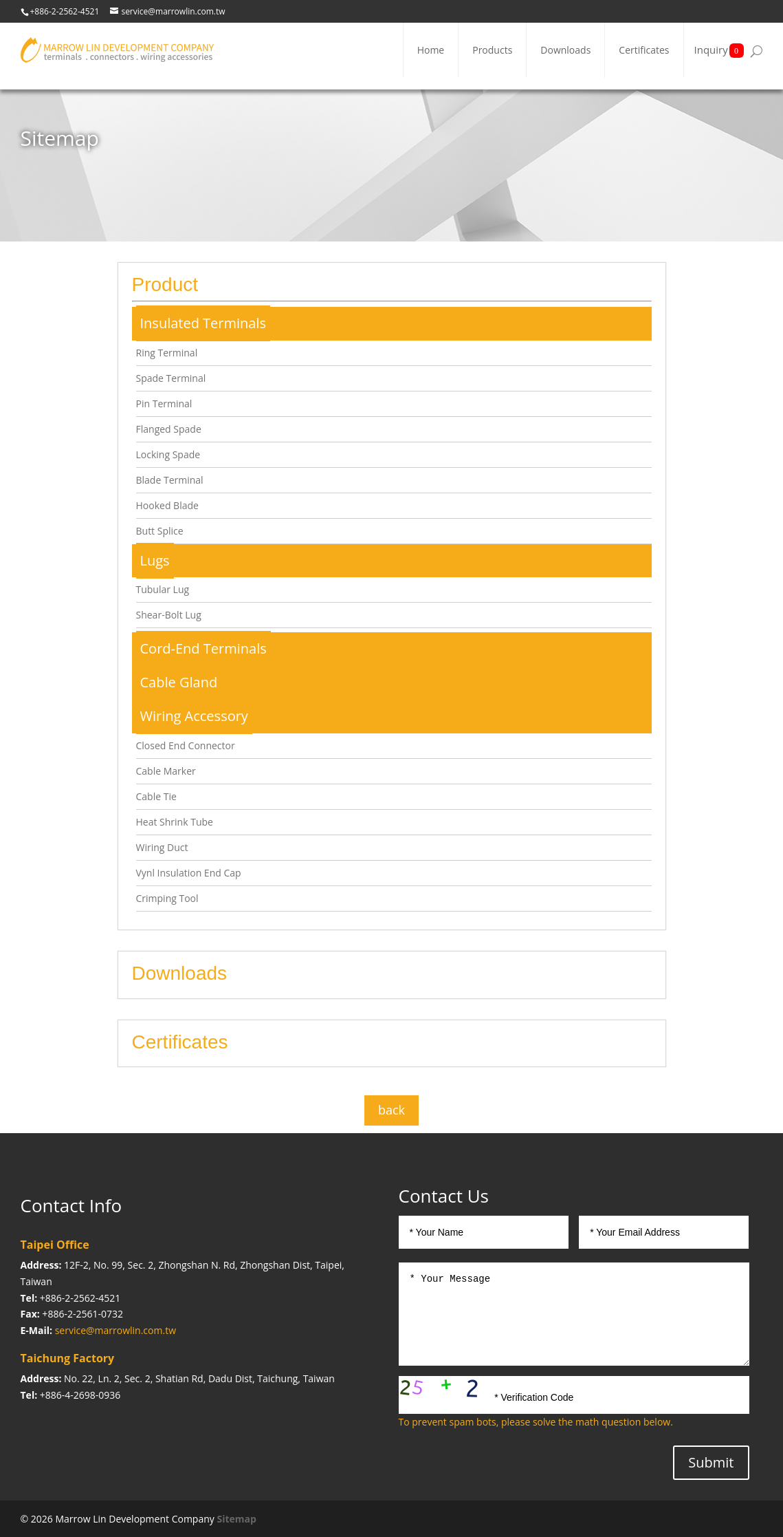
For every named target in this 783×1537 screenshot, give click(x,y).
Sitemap (236, 1518)
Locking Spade (168, 454)
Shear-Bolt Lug (168, 614)
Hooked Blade (167, 505)
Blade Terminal (169, 479)
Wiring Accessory (194, 716)
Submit (711, 1462)
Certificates (644, 49)
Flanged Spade (168, 429)
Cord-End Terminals (203, 648)
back (391, 1109)
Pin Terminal (164, 403)
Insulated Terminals (203, 323)
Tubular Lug (163, 589)
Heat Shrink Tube (174, 821)
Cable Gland (179, 682)
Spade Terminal (171, 378)
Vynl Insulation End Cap (188, 872)
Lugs (155, 560)
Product (165, 284)
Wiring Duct (162, 847)
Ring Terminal (167, 352)
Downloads (565, 49)
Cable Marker (166, 770)
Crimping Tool (167, 898)
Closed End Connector (185, 745)
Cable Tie (156, 796)
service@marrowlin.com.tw (115, 1330)
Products (492, 49)
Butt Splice (160, 530)
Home (431, 49)
